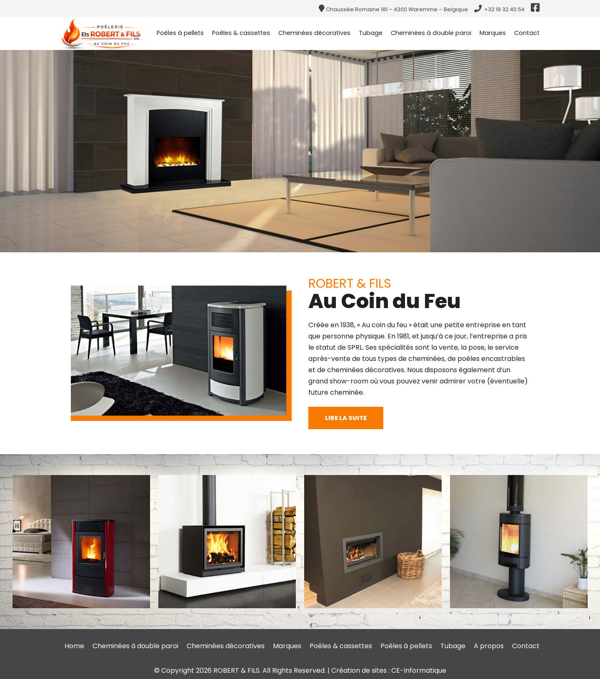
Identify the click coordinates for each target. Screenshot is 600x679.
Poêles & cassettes (241, 33)
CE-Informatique (418, 670)
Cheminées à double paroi (431, 33)
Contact (527, 33)
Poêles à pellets (180, 33)
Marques (493, 33)
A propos (489, 646)
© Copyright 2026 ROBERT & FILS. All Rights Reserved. (241, 670)
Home (74, 646)
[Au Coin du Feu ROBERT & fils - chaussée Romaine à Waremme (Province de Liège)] (102, 33)
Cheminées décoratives (314, 33)
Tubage (370, 33)
